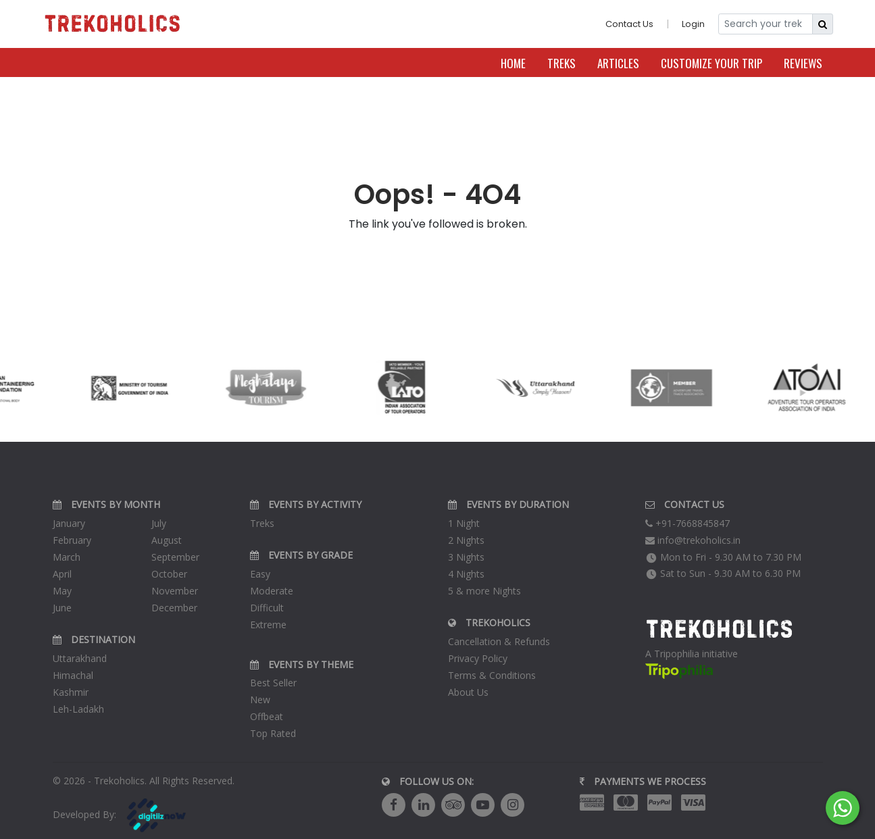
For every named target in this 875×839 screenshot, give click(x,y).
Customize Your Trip (711, 63)
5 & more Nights (484, 590)
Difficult (267, 607)
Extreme (268, 624)
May (62, 590)
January (69, 523)
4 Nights (466, 573)
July (158, 523)
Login (693, 24)
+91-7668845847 (687, 523)
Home (513, 63)
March (66, 557)
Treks (561, 63)
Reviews (803, 63)
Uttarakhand (80, 658)
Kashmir (71, 692)
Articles (618, 63)
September (175, 557)
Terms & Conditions (492, 675)
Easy (260, 573)
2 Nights (466, 540)
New (260, 699)
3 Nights (466, 557)
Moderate (271, 590)
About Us (468, 692)
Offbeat (266, 716)
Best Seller (273, 682)
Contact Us (629, 24)
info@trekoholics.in (693, 540)
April (62, 573)
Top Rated (273, 733)
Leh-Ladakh (78, 709)
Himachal (73, 675)
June (62, 607)
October (169, 573)
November (174, 590)
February (72, 540)
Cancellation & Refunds (499, 641)
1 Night (464, 523)
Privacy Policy (477, 658)
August (166, 540)
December (174, 607)
